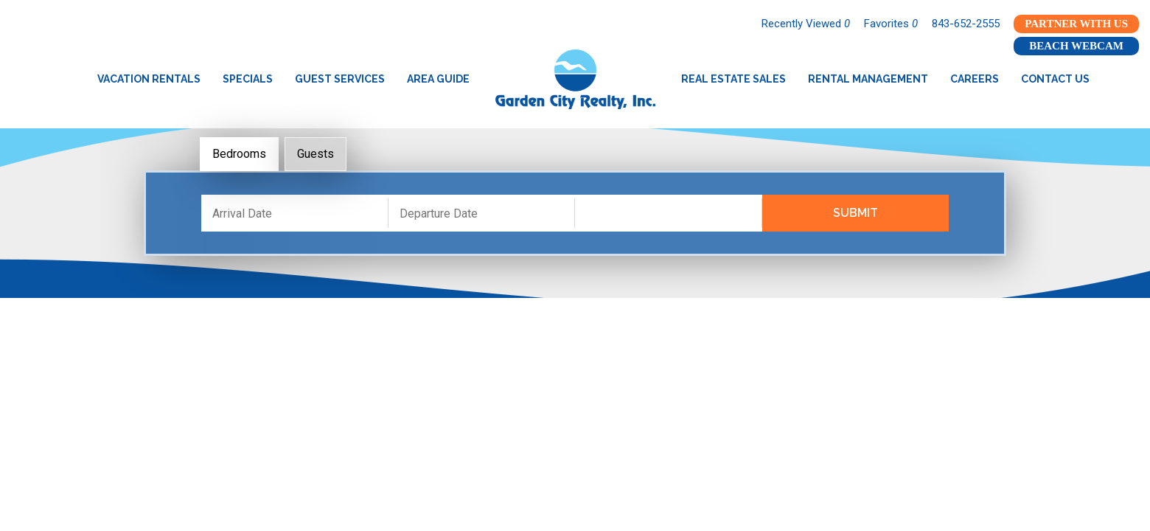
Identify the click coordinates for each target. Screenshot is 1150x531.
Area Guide (438, 79)
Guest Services (340, 79)
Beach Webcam (1076, 46)
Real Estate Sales (733, 79)
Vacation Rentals (149, 79)
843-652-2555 (966, 23)
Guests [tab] (315, 154)
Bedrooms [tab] (239, 154)
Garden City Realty (575, 79)
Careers (974, 79)
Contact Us (1055, 79)
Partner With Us (1076, 24)
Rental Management (868, 79)
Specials (248, 79)
